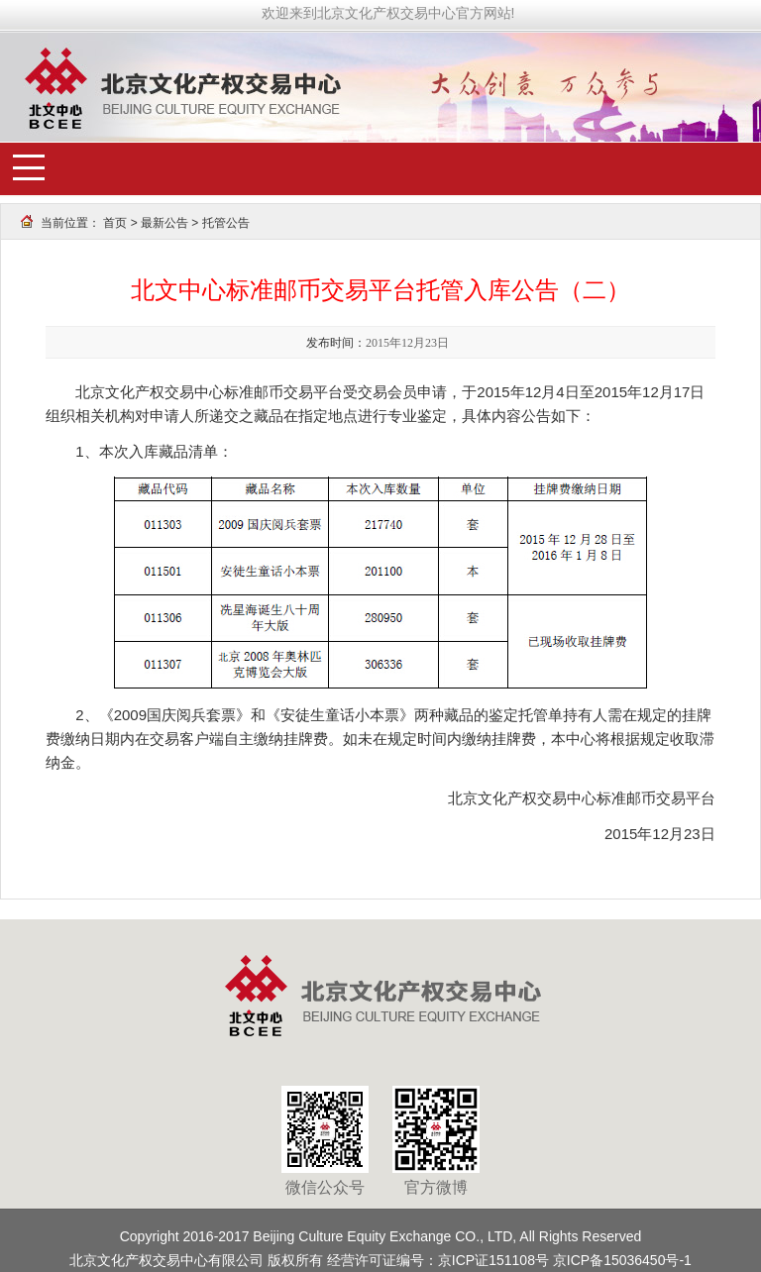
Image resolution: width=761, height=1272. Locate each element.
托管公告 (226, 223)
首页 (115, 223)
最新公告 (164, 223)
